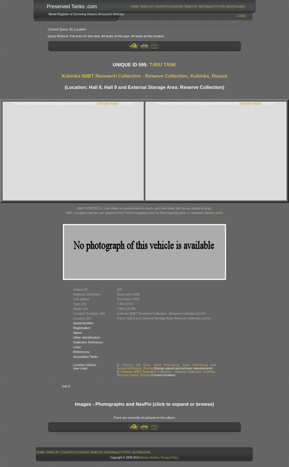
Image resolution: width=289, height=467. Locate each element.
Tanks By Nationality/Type (204, 6)
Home (135, 6)
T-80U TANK (162, 64)
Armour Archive (149, 457)
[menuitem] (134, 7)
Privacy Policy (169, 457)
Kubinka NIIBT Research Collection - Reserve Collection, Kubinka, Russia (144, 76)
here (218, 212)
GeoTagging (235, 6)
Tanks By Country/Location (161, 6)
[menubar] (187, 7)
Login (241, 15)
